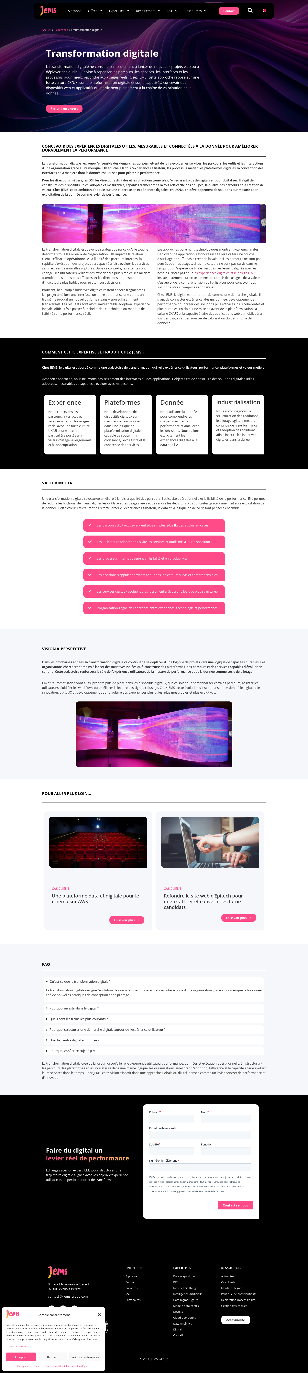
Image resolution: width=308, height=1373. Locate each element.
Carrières (132, 1288)
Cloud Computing (184, 1317)
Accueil (46, 30)
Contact (131, 1282)
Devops (178, 1311)
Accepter (21, 1357)
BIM (175, 1282)
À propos (74, 11)
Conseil (178, 1335)
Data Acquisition (184, 1276)
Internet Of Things (185, 1288)
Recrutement (148, 10)
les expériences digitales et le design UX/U (225, 273)
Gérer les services (18, 1346)
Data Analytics (182, 1323)
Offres (95, 10)
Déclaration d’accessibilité (238, 1300)
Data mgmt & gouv (185, 1300)
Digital (177, 1329)
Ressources (196, 10)
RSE (172, 10)
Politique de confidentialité (55, 1366)
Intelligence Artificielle (188, 1294)
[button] (99, 1315)
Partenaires (133, 1300)
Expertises (119, 10)
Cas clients (228, 1282)
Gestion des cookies (234, 1305)
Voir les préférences (85, 1357)
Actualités (227, 1276)
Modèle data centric (186, 1305)
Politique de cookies (28, 1366)
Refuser (52, 1357)
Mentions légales (81, 1366)
